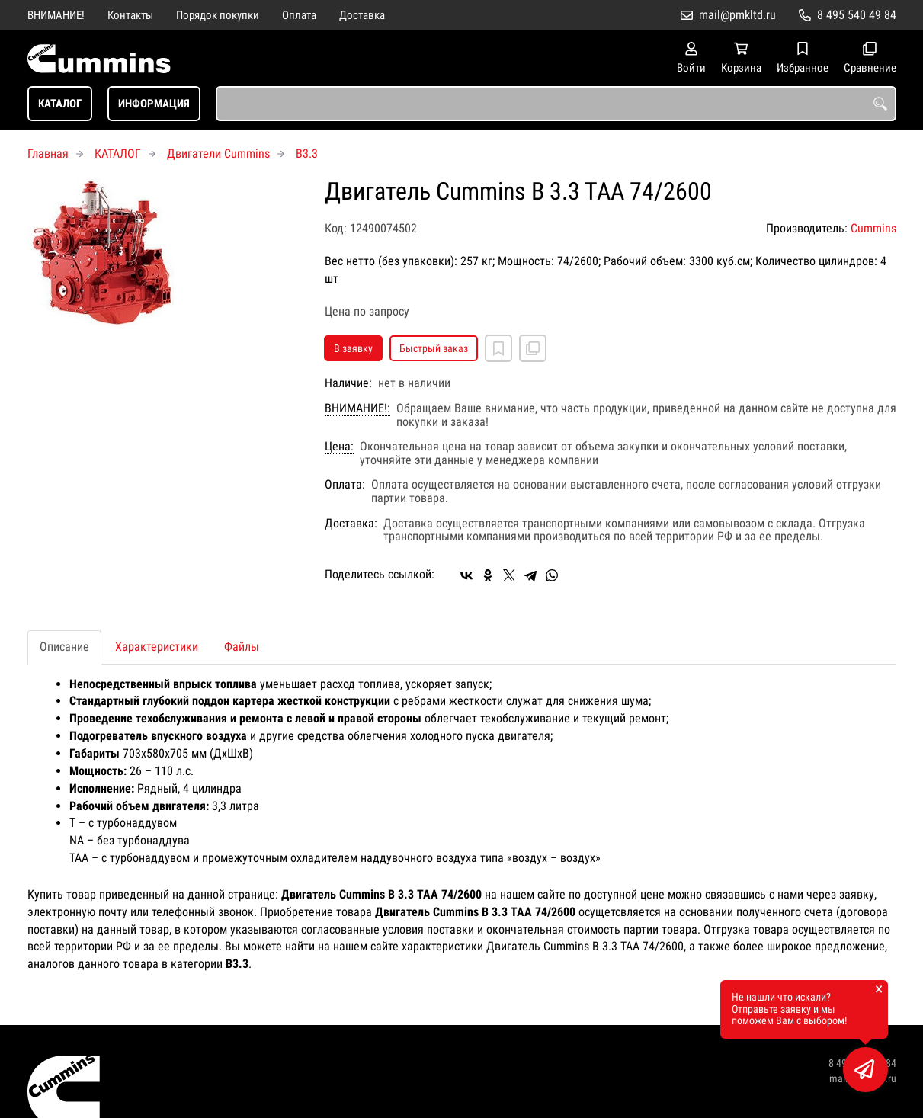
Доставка (362, 15)
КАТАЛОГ (60, 104)
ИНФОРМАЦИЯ (154, 104)
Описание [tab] (64, 646)
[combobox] (556, 103)
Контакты (130, 15)
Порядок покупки (217, 15)
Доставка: (351, 523)
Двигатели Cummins (218, 153)
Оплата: (345, 485)
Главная (48, 153)
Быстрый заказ (433, 348)
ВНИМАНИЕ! (56, 15)
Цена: (339, 446)
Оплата (299, 15)
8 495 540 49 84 (856, 15)
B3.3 (307, 153)
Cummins (873, 228)
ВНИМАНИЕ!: (357, 408)
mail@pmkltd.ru (737, 15)
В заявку (353, 348)
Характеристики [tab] (156, 646)
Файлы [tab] (241, 646)
